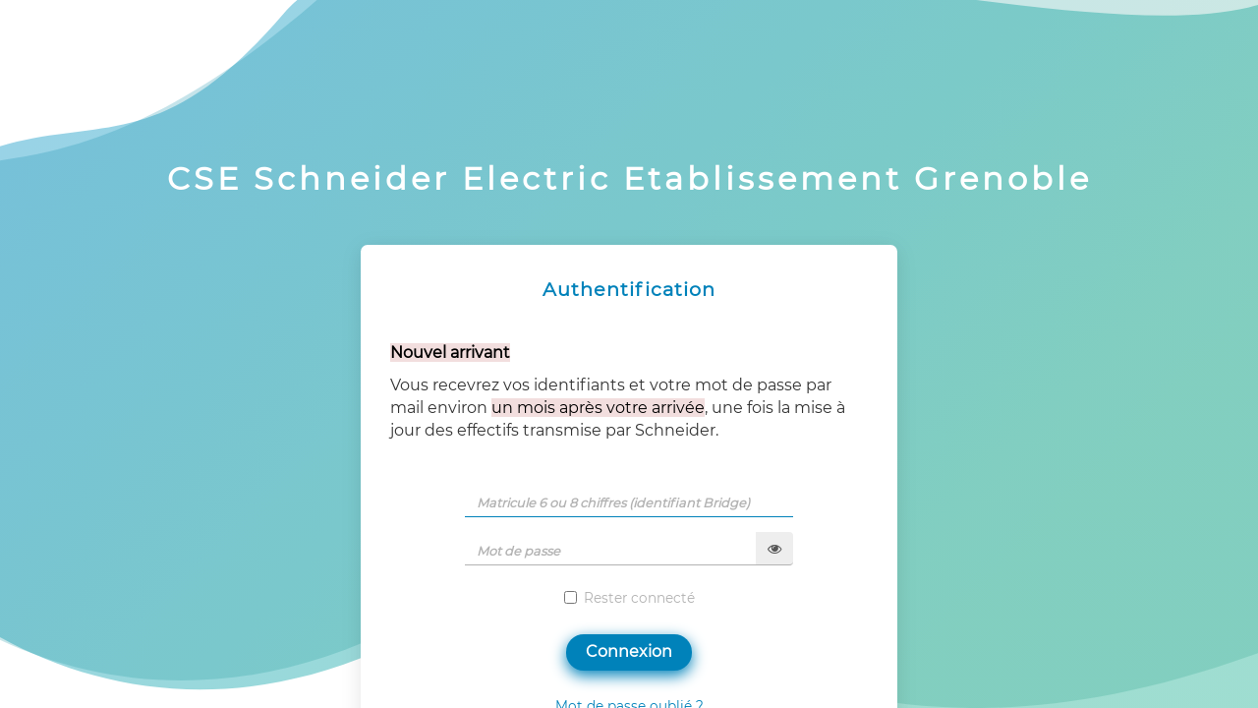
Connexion (629, 651)
